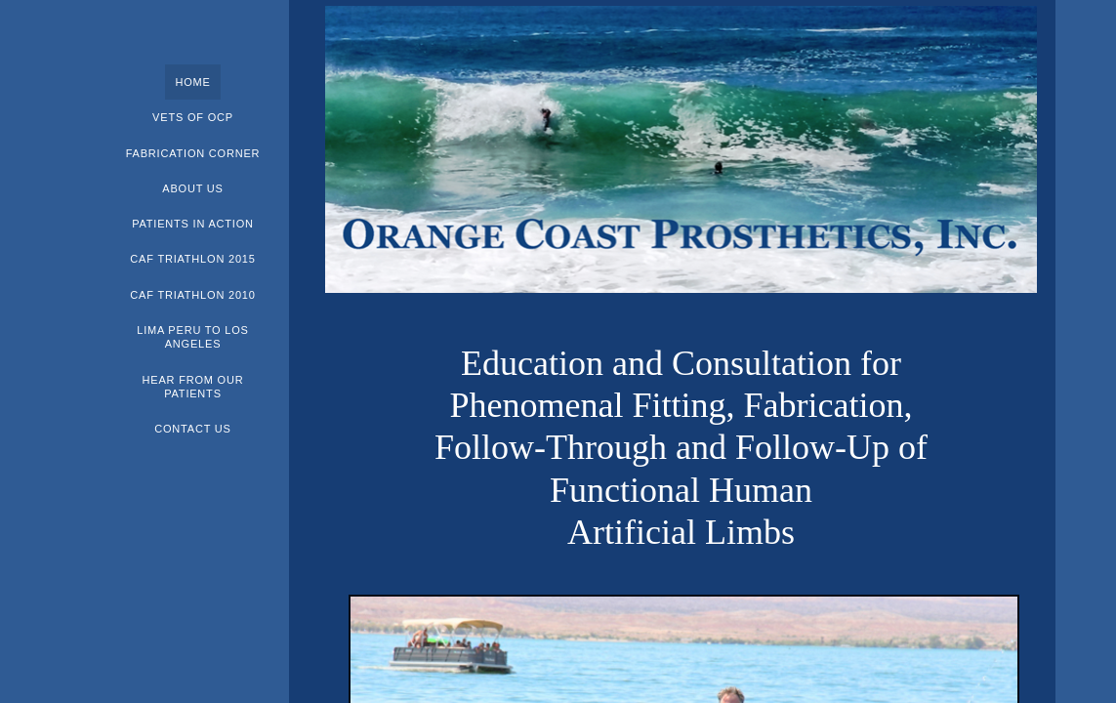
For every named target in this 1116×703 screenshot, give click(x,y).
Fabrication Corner (193, 153)
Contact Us (192, 428)
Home (192, 82)
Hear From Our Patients (193, 386)
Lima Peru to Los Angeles (193, 337)
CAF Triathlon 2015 (192, 259)
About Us (192, 188)
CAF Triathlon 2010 (192, 295)
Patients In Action (193, 223)
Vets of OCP (192, 117)
